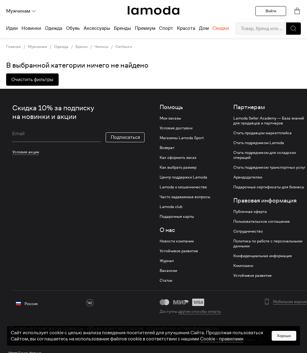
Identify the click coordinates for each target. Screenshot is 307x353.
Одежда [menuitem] (53, 28)
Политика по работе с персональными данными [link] (267, 244)
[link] (153, 10)
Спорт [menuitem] (166, 28)
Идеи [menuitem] (12, 28)
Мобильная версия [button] (290, 301)
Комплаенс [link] (243, 265)
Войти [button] (271, 11)
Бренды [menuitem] (122, 28)
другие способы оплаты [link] (199, 311)
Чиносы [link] (101, 46)
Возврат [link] (167, 147)
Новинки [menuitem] (31, 28)
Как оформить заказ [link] (178, 157)
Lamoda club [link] (171, 206)
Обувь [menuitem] (73, 28)
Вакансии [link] (168, 270)
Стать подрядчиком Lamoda (258, 142)
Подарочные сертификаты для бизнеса (268, 187)
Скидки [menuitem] (220, 28)
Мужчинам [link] (37, 46)
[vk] (90, 303)
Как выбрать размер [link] (178, 167)
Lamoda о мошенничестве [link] (183, 187)
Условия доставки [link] (176, 128)
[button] (293, 28)
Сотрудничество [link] (248, 231)
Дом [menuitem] (204, 28)
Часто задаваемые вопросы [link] (185, 196)
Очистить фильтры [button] (32, 79)
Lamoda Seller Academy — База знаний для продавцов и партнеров (268, 121)
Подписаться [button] (125, 137)
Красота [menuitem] (186, 28)
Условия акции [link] (25, 152)
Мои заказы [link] (170, 118)
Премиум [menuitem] (145, 28)
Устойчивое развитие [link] (179, 251)
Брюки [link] (81, 46)
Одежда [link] (61, 46)
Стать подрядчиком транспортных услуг (269, 167)
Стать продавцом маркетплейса (262, 133)
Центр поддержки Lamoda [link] (183, 177)
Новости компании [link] (177, 241)
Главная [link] (13, 46)
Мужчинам (21, 11)
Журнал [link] (167, 260)
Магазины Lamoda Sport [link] (182, 137)
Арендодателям (247, 177)
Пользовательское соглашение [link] (261, 221)
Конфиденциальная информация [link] (262, 255)
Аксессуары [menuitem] (97, 28)
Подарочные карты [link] (177, 216)
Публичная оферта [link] (250, 211)
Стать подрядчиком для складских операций (264, 155)
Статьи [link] (166, 280)
